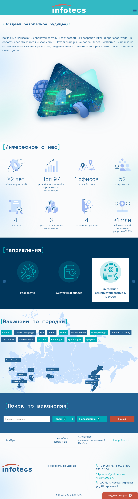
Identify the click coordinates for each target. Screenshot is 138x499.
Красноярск (74, 339)
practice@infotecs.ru (112, 474)
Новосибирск (78, 332)
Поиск (122, 419)
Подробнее (120, 440)
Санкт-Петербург (25, 332)
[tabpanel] (27, 280)
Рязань (43, 339)
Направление (89, 419)
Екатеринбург (99, 332)
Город (60, 419)
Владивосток (26, 339)
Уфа (42, 332)
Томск (63, 332)
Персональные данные (62, 465)
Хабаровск (8, 339)
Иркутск (90, 339)
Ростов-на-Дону (121, 332)
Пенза (52, 332)
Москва (6, 332)
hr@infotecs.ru (105, 478)
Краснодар (57, 339)
